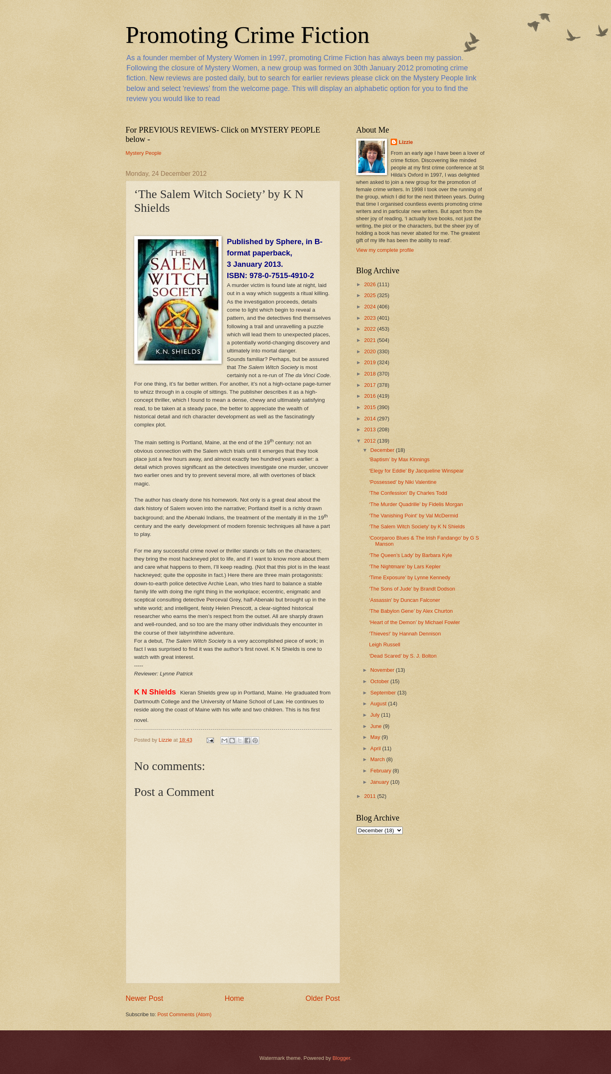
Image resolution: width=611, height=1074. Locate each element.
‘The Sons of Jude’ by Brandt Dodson (412, 589)
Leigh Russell (384, 644)
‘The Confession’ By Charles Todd (408, 493)
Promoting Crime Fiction (248, 34)
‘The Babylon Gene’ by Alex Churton (411, 611)
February (381, 771)
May (376, 737)
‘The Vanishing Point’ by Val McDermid (413, 516)
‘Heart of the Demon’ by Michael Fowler (414, 622)
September (383, 693)
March (378, 759)
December (383, 450)
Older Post (322, 998)
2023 (370, 318)
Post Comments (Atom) (184, 1014)
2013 (370, 429)
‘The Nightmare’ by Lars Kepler (405, 566)
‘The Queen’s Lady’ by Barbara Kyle (410, 555)
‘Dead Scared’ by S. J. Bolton (403, 656)
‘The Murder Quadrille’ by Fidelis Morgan (416, 504)
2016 (370, 396)
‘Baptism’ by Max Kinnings (399, 459)
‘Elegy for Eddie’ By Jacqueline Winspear (416, 471)
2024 (370, 307)
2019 (370, 362)
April (376, 748)
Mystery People (144, 153)
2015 (370, 407)
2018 (370, 374)
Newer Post (144, 998)
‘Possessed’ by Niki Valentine (403, 482)
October (380, 681)
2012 (370, 441)
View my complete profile (385, 250)
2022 (370, 329)
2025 (370, 295)
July (375, 715)
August (379, 704)
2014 (370, 419)
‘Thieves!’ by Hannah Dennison (405, 634)
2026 (370, 284)
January (380, 782)
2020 (370, 351)
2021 (370, 340)
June (376, 726)
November (383, 670)
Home (234, 998)
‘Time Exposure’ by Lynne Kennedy (409, 577)
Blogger (341, 1058)
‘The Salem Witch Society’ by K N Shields (417, 526)
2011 (370, 796)
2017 (370, 385)
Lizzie (406, 142)
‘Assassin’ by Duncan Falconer (404, 600)
